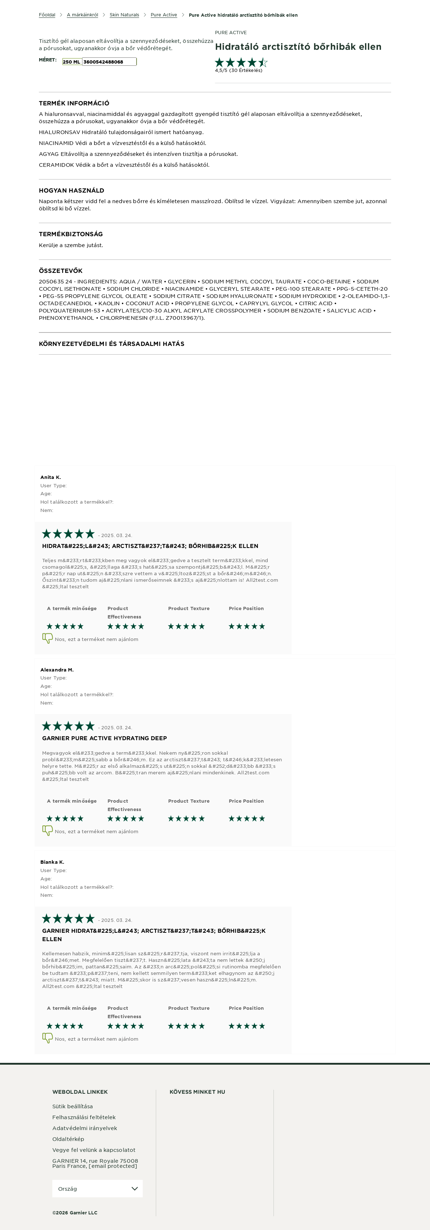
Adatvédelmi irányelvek (84, 1128)
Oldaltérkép (68, 1139)
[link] (303, 66)
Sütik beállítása (72, 1106)
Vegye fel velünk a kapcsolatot (93, 1149)
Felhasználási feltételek (83, 1117)
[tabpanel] (215, 136)
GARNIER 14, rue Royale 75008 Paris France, (95, 1163)
